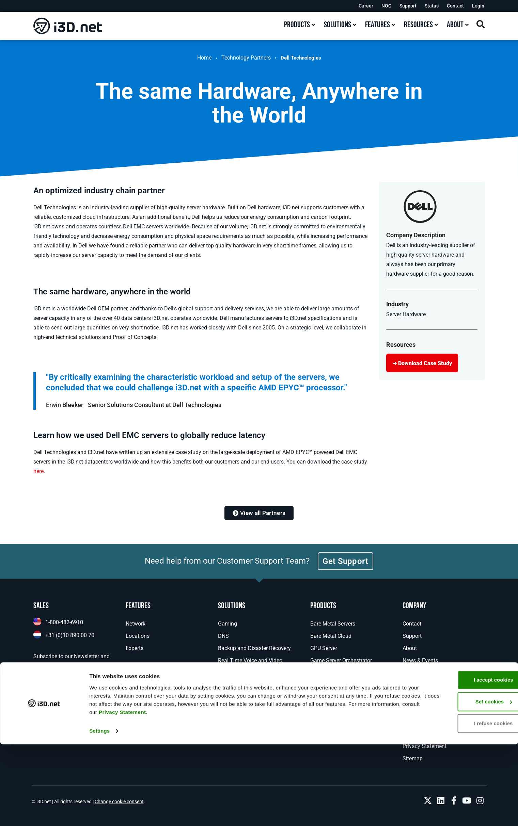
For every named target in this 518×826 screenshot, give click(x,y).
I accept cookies (461, 761)
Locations (138, 636)
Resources (415, 697)
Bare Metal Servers (332, 623)
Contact (455, 6)
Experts (134, 648)
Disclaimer (415, 734)
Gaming (227, 623)
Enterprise (230, 685)
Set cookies (461, 783)
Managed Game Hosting (339, 672)
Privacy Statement (235, 794)
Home (204, 57)
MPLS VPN (323, 721)
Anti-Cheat (322, 685)
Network (135, 623)
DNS (223, 636)
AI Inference (232, 672)
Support (408, 6)
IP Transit (321, 734)
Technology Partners (246, 57)
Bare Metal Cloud (330, 636)
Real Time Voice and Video (250, 660)
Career (366, 6)
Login (478, 6)
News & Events (420, 660)
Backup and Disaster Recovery (254, 648)
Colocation (323, 709)
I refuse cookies (461, 805)
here (38, 471)
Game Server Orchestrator (341, 660)
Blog (408, 672)
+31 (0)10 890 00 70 (69, 635)
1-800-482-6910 (64, 622)
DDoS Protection (330, 697)
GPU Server (323, 648)
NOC (386, 6)
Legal (409, 721)
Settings (99, 812)
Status (432, 6)
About (410, 648)
